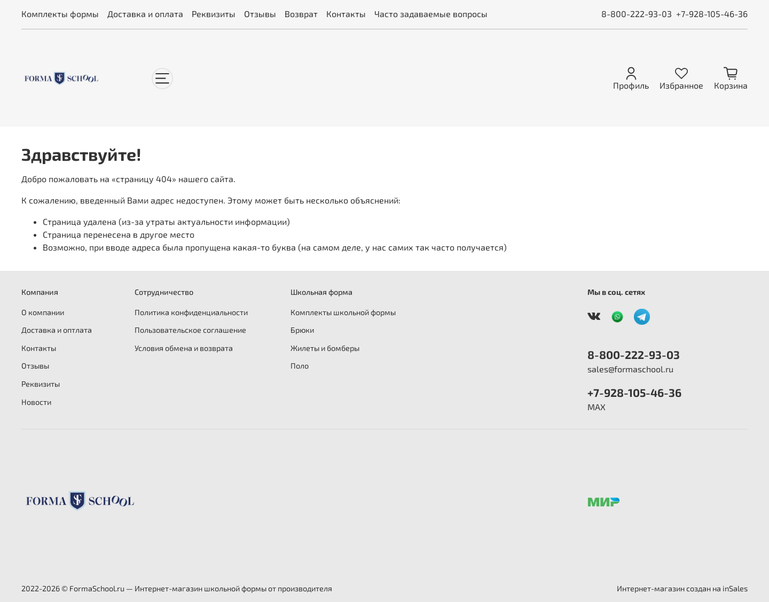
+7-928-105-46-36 (712, 14)
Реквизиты (214, 14)
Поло (300, 365)
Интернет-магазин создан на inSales (682, 588)
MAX (596, 407)
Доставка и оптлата (56, 329)
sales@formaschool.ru (630, 369)
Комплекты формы (60, 14)
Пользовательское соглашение (190, 329)
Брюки (302, 329)
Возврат (301, 14)
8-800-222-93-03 (636, 14)
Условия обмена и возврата (184, 348)
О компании (42, 312)
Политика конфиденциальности (191, 312)
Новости (36, 401)
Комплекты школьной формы (343, 312)
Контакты (346, 14)
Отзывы (260, 14)
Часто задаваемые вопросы (431, 14)
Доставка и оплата (145, 14)
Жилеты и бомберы (325, 348)
